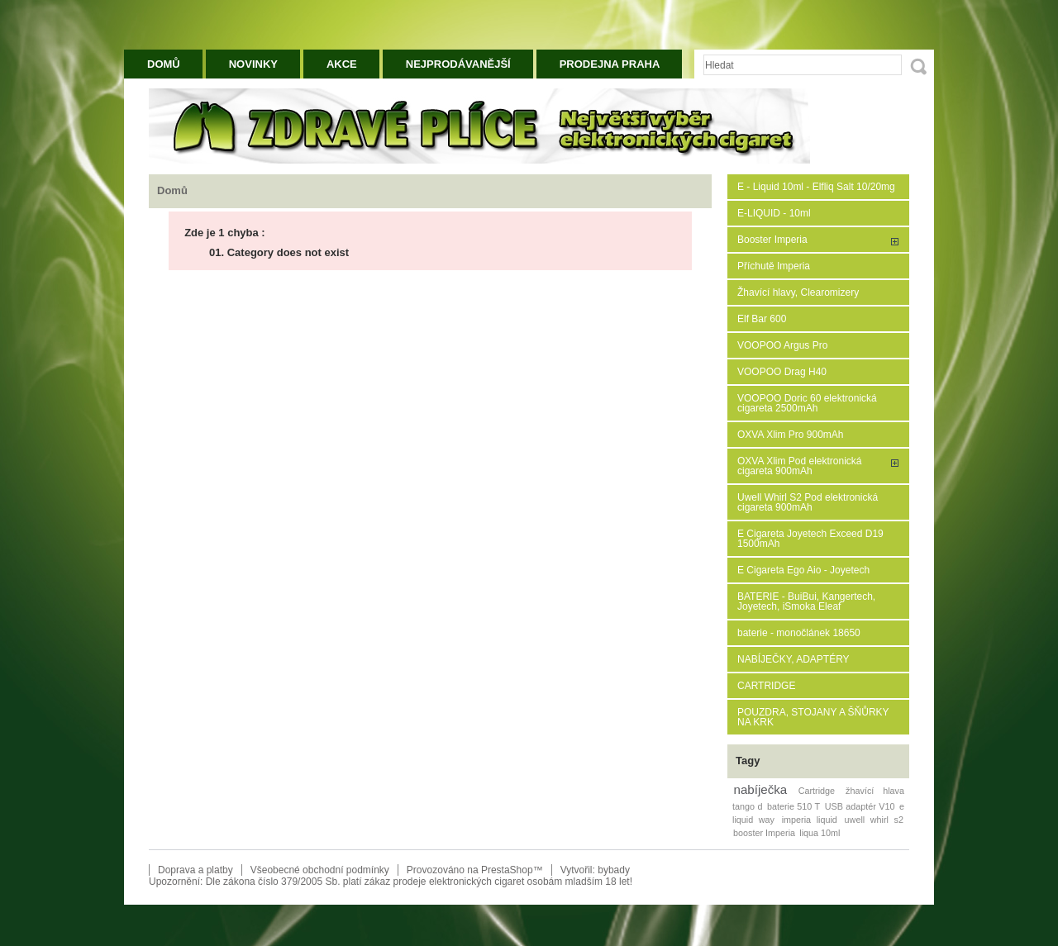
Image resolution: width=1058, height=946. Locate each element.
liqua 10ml (819, 833)
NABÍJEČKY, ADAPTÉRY (793, 659)
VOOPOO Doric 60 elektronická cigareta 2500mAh (807, 403)
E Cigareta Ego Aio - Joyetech (803, 570)
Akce (341, 64)
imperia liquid (809, 820)
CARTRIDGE (766, 686)
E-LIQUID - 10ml (774, 213)
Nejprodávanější (458, 64)
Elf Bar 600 (761, 319)
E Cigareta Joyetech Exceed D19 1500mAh (810, 538)
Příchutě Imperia (773, 266)
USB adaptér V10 (860, 806)
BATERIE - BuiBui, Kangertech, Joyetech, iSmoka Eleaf (806, 601)
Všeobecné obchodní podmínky (319, 870)
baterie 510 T (793, 806)
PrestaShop (507, 870)
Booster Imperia (772, 239)
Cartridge (816, 791)
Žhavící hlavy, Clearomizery (798, 292)
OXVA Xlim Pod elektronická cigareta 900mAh (799, 466)
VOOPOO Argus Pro (782, 345)
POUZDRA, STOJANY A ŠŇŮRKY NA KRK (813, 717)
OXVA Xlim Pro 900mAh (790, 434)
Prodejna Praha (610, 64)
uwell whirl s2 (874, 820)
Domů (163, 64)
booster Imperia (764, 833)
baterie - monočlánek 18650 (798, 633)
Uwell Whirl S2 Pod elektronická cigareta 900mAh (807, 502)
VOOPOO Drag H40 (782, 372)
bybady (614, 870)
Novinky (253, 64)
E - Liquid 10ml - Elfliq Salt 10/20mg (816, 187)
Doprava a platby (195, 870)
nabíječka (761, 789)
